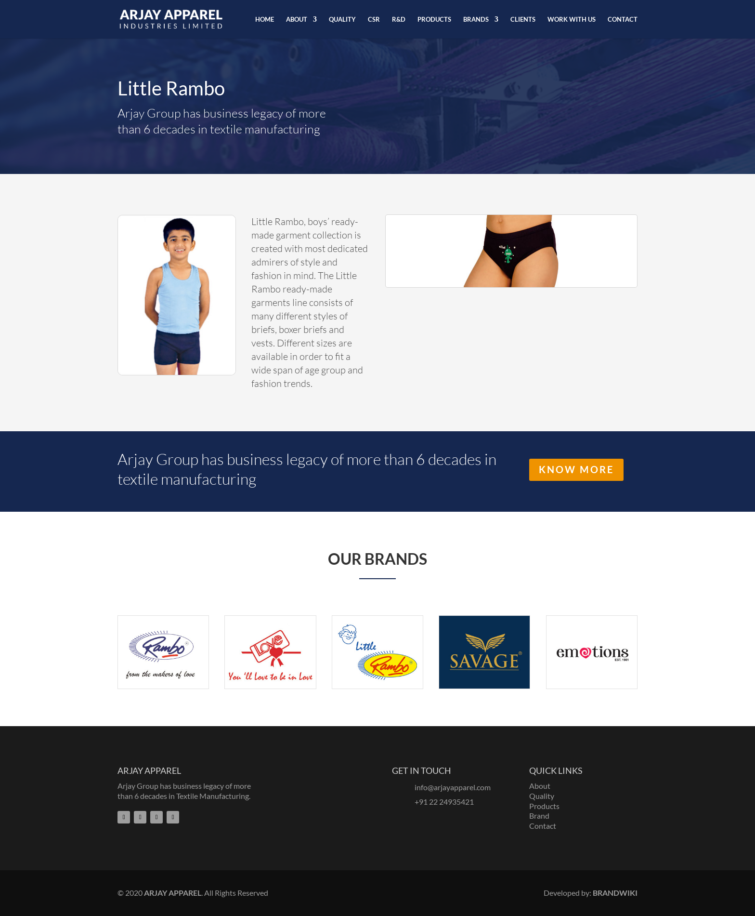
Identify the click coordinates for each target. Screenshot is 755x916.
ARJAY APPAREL (172, 892)
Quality (541, 795)
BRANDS (476, 19)
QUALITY (342, 19)
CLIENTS (522, 19)
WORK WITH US (571, 19)
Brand (539, 815)
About (539, 785)
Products (544, 805)
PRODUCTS (434, 19)
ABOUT (296, 19)
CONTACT (623, 19)
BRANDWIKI (615, 892)
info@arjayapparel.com (453, 787)
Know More (576, 470)
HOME (264, 19)
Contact (542, 825)
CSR (374, 19)
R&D (398, 19)
